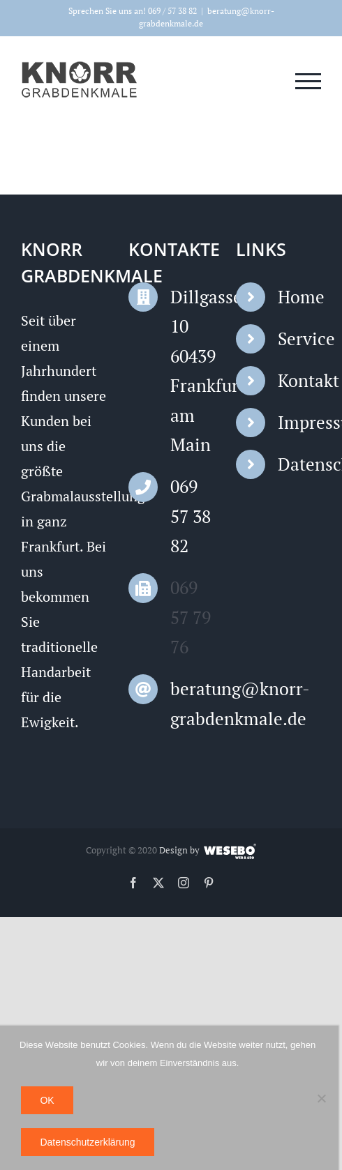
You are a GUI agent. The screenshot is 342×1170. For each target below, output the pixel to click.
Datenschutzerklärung (87, 1142)
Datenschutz (299, 464)
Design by (179, 850)
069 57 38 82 (190, 516)
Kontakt (299, 380)
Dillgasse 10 (192, 311)
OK (47, 1100)
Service (299, 338)
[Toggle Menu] (308, 81)
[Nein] (321, 1098)
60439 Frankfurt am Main (192, 400)
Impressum (299, 422)
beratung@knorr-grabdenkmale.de (192, 703)
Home (299, 296)
